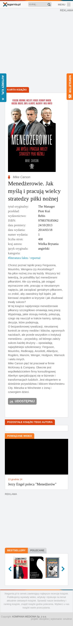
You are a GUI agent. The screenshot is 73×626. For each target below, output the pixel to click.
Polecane (37, 550)
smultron (67, 619)
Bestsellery (16, 550)
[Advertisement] (36, 48)
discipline (44, 619)
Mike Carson (21, 177)
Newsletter (70, 86)
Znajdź (49, 4)
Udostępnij (25, 401)
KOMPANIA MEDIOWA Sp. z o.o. (29, 616)
